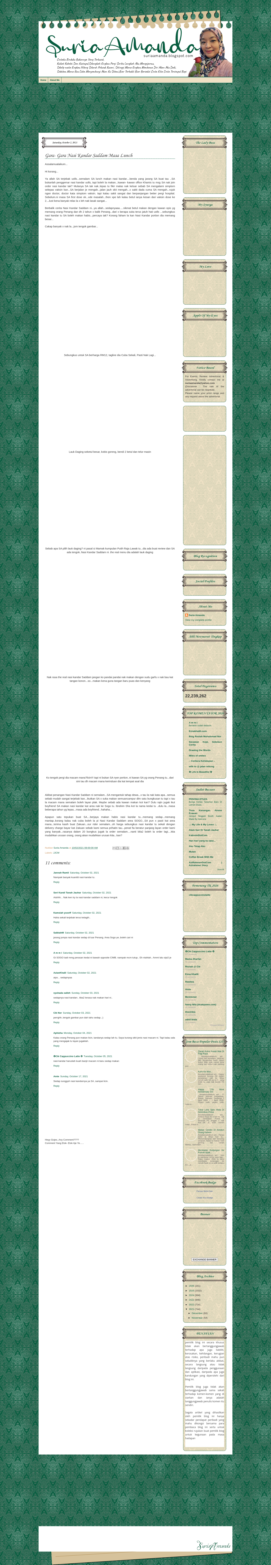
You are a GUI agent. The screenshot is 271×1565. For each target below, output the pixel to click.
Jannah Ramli (61, 872)
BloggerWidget (217, 1025)
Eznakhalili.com (198, 731)
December (197, 1313)
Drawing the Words (200, 750)
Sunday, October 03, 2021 (85, 993)
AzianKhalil (59, 972)
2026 (192, 1286)
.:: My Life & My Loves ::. (203, 824)
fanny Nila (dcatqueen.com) (200, 1004)
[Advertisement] (135, 109)
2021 (192, 1309)
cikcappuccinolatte (199, 895)
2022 (192, 1304)
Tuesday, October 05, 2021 (98, 1056)
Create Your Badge (204, 1198)
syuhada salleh (61, 993)
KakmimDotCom (198, 835)
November (197, 1317)
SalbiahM (58, 932)
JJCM (56, 852)
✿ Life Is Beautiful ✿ (200, 772)
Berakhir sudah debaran (200, 725)
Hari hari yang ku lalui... (202, 840)
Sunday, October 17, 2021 (74, 1076)
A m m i (57, 952)
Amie (56, 1076)
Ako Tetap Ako (197, 846)
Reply (56, 882)
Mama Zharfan (193, 959)
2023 (192, 1299)
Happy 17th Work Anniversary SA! (211, 1090)
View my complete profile (198, 620)
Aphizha (58, 1033)
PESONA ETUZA (198, 799)
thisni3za (190, 1012)
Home (43, 80)
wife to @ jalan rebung (201, 766)
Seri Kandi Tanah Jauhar (67, 892)
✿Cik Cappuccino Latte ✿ (68, 1056)
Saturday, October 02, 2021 (84, 872)
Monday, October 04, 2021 (78, 1033)
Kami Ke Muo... (205, 1071)
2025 (192, 1290)
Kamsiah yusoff (62, 912)
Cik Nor (57, 1013)
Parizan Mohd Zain (204, 1191)
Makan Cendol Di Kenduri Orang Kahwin (211, 1131)
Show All (220, 869)
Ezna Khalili (192, 974)
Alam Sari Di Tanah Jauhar (204, 830)
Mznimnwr (191, 997)
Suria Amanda (197, 615)
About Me (55, 80)
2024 (192, 1295)
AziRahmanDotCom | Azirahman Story (205, 864)
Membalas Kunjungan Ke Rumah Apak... (211, 1151)
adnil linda (191, 1019)
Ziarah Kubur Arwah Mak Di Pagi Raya (211, 1052)
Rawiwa (189, 981)
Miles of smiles (197, 755)
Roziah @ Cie (192, 966)
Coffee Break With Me (201, 857)
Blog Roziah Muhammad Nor (205, 736)
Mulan (192, 851)
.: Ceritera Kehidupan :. (202, 761)
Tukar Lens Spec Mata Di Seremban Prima (211, 1111)
